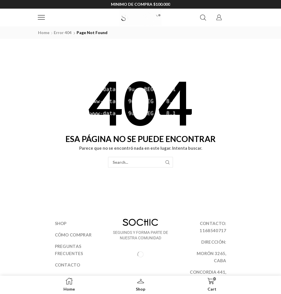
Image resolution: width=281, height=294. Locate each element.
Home (43, 32)
